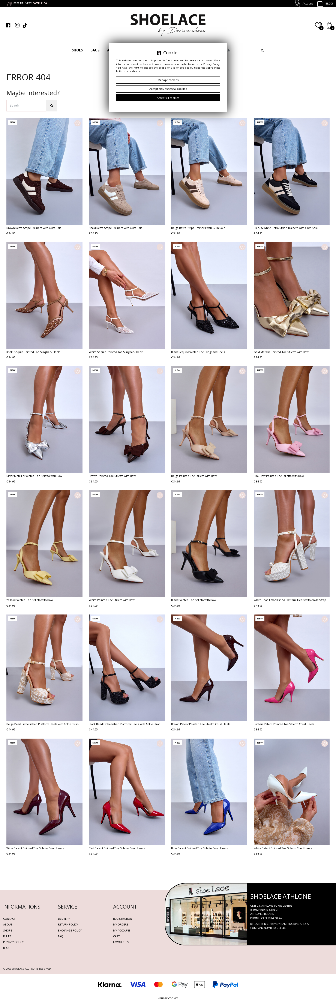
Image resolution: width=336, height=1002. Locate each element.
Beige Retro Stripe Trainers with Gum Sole (198, 228)
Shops (7, 930)
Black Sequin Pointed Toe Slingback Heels (198, 352)
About (7, 924)
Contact (9, 919)
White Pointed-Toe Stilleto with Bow (112, 600)
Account (308, 3)
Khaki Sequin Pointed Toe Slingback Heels (33, 352)
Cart (116, 936)
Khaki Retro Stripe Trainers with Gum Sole (115, 228)
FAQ (60, 936)
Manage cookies (168, 998)
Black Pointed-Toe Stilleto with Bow (193, 600)
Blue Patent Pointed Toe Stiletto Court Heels (199, 848)
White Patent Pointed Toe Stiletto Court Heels (283, 848)
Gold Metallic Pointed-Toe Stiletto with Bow (281, 352)
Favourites (121, 942)
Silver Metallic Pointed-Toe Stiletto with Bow (34, 476)
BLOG (6, 948)
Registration (122, 919)
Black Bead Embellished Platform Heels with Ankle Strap (124, 724)
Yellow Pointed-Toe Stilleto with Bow (29, 600)
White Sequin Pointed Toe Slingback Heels (116, 352)
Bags (94, 50)
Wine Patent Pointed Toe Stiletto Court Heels (35, 848)
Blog (325, 3)
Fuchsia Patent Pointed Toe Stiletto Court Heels (284, 724)
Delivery (64, 919)
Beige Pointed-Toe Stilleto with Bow (194, 476)
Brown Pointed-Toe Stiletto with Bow (112, 476)
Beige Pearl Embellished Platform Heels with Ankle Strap (42, 724)
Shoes (77, 50)
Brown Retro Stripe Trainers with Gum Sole (34, 228)
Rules (7, 936)
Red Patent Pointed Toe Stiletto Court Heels (117, 848)
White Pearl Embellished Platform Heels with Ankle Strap (290, 600)
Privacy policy (13, 942)
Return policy (68, 924)
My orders (120, 924)
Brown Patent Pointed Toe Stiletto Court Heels (200, 724)
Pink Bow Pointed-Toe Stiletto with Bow (279, 476)
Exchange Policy (70, 930)
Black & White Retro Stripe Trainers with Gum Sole (286, 228)
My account (121, 930)
